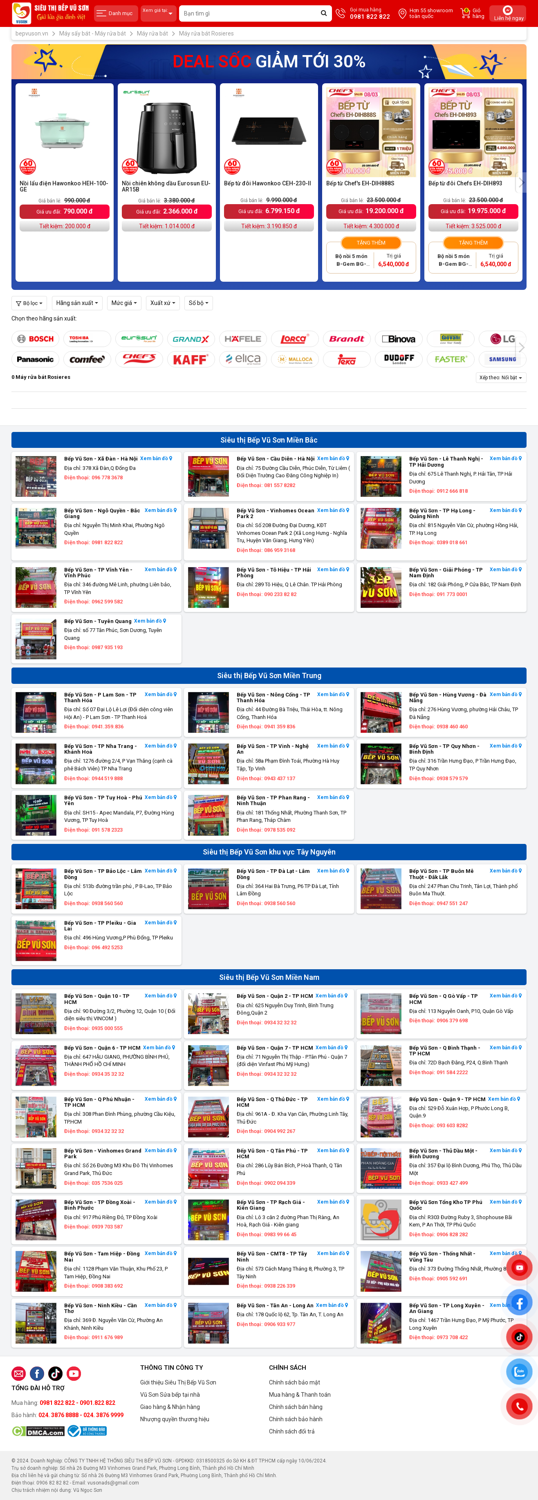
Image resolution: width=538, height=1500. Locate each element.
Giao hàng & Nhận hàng (170, 1407)
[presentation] (521, 182)
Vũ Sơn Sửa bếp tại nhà (170, 1394)
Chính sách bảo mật (294, 1382)
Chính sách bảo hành (296, 1419)
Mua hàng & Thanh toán (300, 1394)
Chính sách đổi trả (292, 1431)
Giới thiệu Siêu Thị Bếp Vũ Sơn (178, 1382)
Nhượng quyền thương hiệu (174, 1419)
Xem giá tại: (159, 14)
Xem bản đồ (156, 458)
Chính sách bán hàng (296, 1407)
